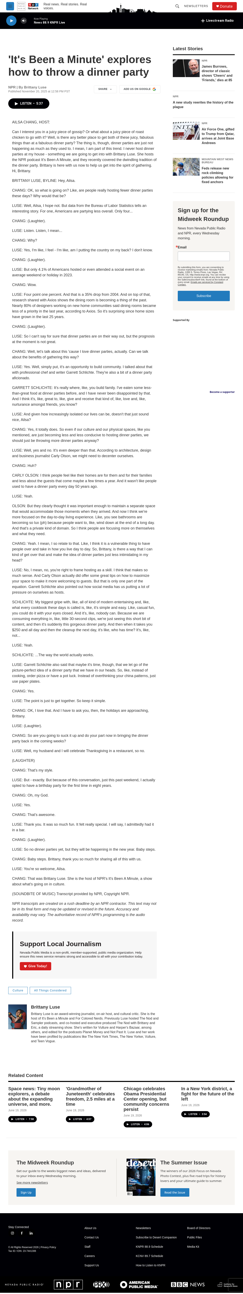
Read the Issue (175, 1192)
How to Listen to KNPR (150, 1265)
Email (182, 247)
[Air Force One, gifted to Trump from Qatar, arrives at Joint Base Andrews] (186, 131)
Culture (18, 990)
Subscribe (203, 296)
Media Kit (193, 1246)
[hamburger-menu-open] (10, 6)
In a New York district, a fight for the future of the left (207, 1094)
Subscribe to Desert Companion (156, 1237)
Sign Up (26, 1192)
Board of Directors (198, 1228)
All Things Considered (50, 990)
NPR (204, 60)
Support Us (91, 1265)
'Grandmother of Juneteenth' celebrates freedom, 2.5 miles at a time (90, 1096)
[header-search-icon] (177, 6)
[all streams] (217, 20)
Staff (87, 1246)
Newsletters (196, 6)
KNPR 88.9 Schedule (149, 1246)
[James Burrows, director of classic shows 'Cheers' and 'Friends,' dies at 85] (186, 68)
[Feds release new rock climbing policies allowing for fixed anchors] (186, 167)
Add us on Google (140, 89)
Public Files (194, 1237)
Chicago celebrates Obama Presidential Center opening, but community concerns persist (146, 1099)
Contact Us (91, 1237)
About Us (90, 1228)
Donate (226, 6)
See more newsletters (32, 1182)
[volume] (23, 20)
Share (105, 89)
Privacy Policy (48, 1247)
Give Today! (35, 966)
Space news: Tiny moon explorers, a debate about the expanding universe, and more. (34, 1096)
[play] (11, 20)
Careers (89, 1256)
